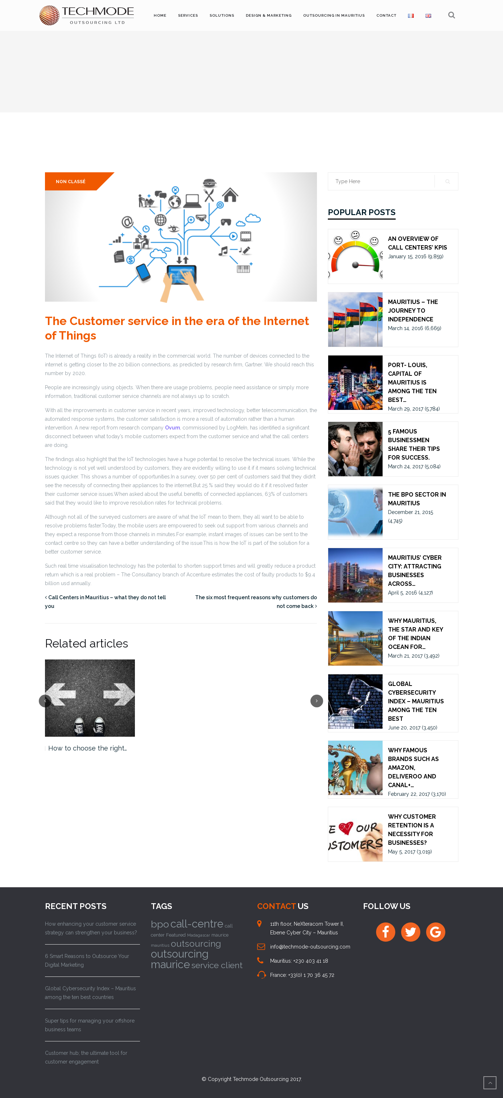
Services (188, 15)
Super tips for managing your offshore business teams (90, 1025)
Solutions (222, 15)
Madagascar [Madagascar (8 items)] (198, 935)
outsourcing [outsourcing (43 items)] (196, 943)
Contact (386, 15)
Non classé (71, 181)
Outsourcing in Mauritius (334, 15)
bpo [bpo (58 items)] (160, 924)
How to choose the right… (87, 748)
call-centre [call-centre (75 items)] (196, 924)
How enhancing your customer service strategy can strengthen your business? (91, 928)
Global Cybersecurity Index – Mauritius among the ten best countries (90, 993)
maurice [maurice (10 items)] (219, 935)
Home (160, 15)
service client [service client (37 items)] (217, 965)
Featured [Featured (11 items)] (176, 935)
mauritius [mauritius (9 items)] (160, 945)
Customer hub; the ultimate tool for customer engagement (86, 1057)
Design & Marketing (269, 15)
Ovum (172, 428)
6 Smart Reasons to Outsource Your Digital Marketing (87, 960)
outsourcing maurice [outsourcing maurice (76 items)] (180, 959)
